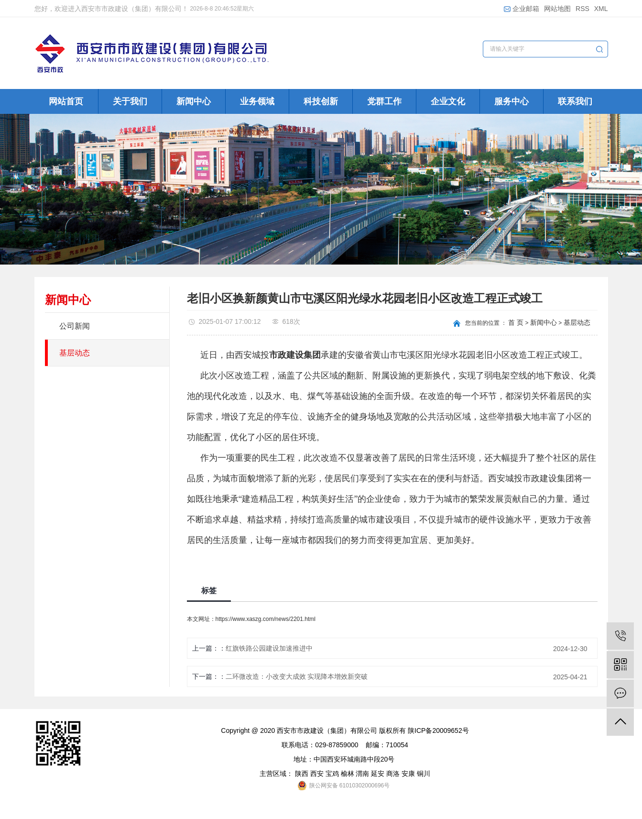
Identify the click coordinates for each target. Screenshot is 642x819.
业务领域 (257, 101)
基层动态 (74, 353)
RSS (582, 8)
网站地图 (557, 8)
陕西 (301, 773)
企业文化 (448, 101)
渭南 (362, 773)
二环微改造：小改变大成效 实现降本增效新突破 (297, 676)
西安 (317, 773)
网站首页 (66, 101)
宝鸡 (332, 773)
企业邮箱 (521, 8)
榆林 (347, 773)
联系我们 (575, 101)
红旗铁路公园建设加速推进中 (269, 648)
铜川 (423, 773)
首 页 (515, 322)
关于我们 (130, 101)
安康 (408, 773)
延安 (377, 773)
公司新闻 (74, 326)
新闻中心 (193, 101)
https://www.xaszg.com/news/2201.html (266, 619)
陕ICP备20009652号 (438, 730)
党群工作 (384, 101)
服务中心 (511, 101)
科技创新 (321, 101)
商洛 (393, 773)
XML (601, 8)
